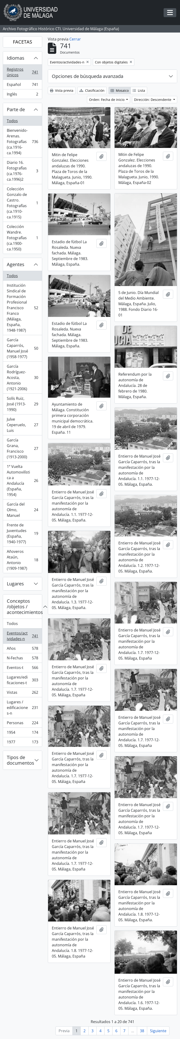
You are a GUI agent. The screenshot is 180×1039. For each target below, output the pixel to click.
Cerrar (75, 39)
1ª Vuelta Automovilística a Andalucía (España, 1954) (22, 480)
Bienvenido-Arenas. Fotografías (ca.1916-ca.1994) (22, 141)
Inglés (22, 95)
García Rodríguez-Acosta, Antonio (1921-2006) (22, 377)
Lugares (15, 583)
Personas (22, 724)
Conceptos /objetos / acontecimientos (24, 606)
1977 (22, 743)
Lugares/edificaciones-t (22, 680)
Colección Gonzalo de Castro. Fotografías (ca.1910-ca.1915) (22, 203)
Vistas (22, 693)
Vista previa (61, 90)
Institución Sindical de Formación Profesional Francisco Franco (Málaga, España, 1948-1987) (22, 308)
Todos (12, 120)
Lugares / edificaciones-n (22, 707)
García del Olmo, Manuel (22, 510)
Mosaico (120, 90)
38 (142, 1030)
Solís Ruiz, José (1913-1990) (22, 404)
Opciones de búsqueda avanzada (87, 76)
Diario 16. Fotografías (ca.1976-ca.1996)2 (22, 171)
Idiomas (15, 58)
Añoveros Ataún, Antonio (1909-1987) (22, 560)
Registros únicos (22, 72)
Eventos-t (22, 668)
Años (22, 649)
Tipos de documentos (20, 760)
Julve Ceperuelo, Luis (22, 425)
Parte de (16, 109)
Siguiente (158, 1030)
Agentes (15, 264)
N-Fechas (22, 659)
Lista (139, 90)
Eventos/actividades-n (22, 636)
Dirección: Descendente (153, 99)
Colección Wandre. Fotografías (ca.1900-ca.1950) (22, 238)
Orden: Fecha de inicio (107, 99)
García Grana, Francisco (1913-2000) (22, 448)
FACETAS (22, 42)
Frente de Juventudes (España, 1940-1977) (22, 533)
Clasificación (92, 90)
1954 (22, 733)
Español (22, 85)
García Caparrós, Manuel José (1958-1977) (22, 348)
